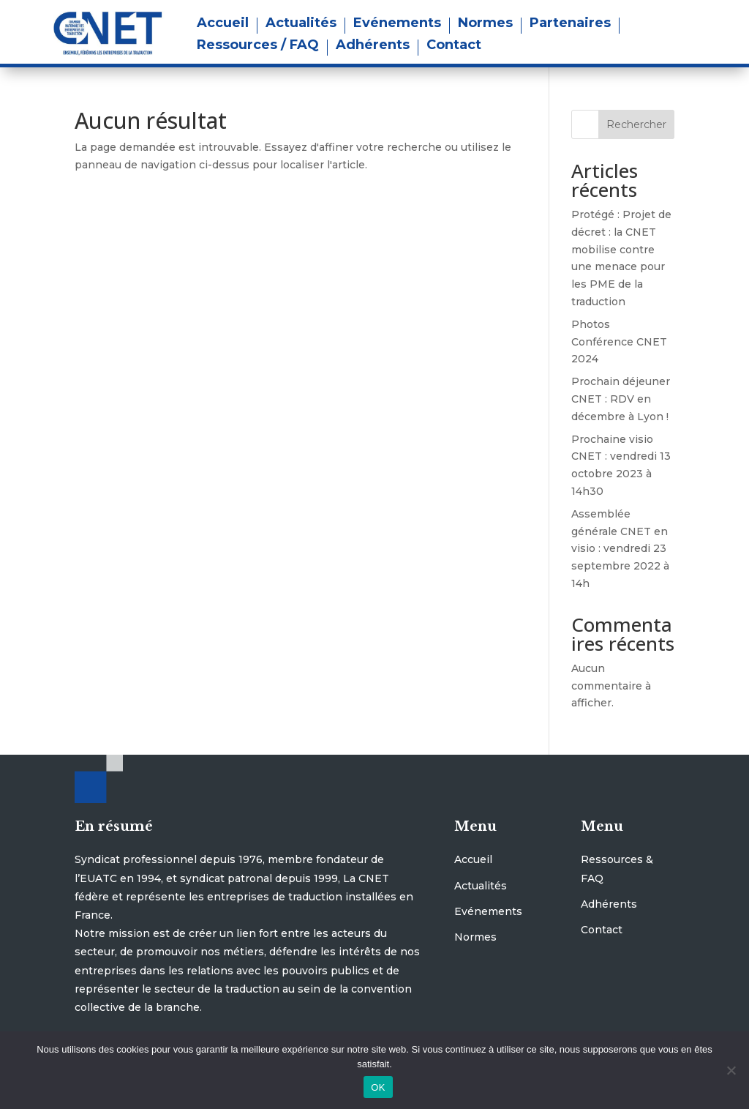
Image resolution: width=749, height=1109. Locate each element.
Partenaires (570, 24)
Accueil (223, 24)
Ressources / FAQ (258, 46)
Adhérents (373, 46)
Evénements (397, 24)
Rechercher (636, 124)
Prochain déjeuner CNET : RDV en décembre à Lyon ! (620, 399)
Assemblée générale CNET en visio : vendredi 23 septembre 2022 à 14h (620, 548)
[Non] (730, 1070)
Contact (453, 46)
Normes (485, 24)
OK (378, 1087)
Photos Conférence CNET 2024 (619, 342)
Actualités (301, 24)
